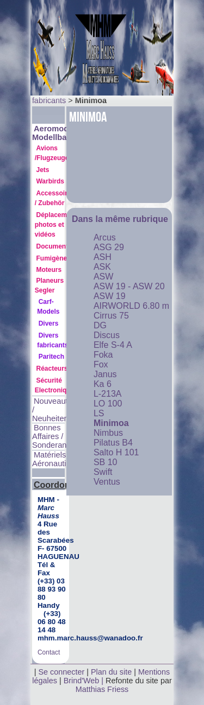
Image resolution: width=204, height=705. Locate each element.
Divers (49, 323)
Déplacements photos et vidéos (58, 224)
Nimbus (108, 432)
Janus (105, 374)
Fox (101, 364)
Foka (103, 354)
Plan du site (111, 672)
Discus (107, 335)
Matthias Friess (102, 689)
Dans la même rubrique (120, 219)
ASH (103, 257)
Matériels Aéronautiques (58, 459)
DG (100, 325)
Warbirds (50, 181)
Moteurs (48, 270)
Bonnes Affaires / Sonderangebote (61, 436)
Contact (49, 652)
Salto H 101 (116, 452)
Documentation (59, 246)
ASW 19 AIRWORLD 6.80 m (131, 300)
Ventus (107, 481)
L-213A (108, 393)
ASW (103, 276)
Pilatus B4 (113, 442)
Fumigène (51, 258)
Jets (42, 170)
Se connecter (61, 672)
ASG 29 (109, 247)
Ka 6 (103, 384)
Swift (103, 472)
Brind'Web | (85, 680)
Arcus (105, 237)
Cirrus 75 (111, 315)
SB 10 (106, 462)
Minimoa (111, 423)
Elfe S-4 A (113, 345)
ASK (102, 266)
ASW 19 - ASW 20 (129, 286)
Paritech (51, 356)
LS (99, 413)
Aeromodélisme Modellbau (63, 133)
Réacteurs (51, 368)
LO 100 (108, 403)
